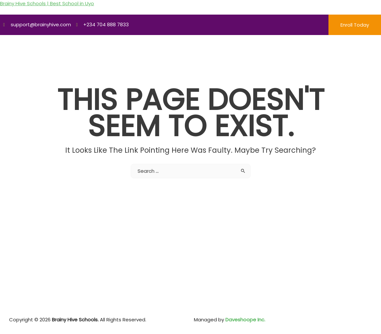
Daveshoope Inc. (244, 319)
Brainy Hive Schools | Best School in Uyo (47, 3)
